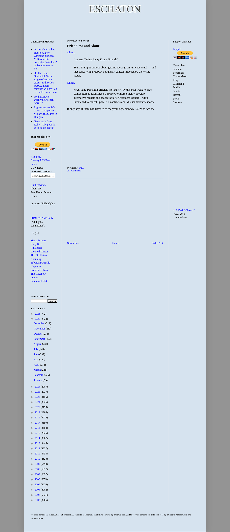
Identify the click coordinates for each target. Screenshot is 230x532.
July (36, 349)
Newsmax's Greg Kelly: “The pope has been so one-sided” (45, 124)
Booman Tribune (39, 270)
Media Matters (38, 240)
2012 (38, 448)
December (39, 323)
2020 (38, 407)
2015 (38, 432)
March (37, 369)
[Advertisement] (115, 26)
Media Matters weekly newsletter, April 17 (44, 99)
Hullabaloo (36, 247)
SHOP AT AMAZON (42, 218)
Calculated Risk (39, 281)
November (40, 328)
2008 (38, 469)
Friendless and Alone (83, 46)
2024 (38, 386)
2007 (38, 474)
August (38, 344)
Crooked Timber (39, 251)
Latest (34, 164)
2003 (38, 494)
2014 (38, 438)
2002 (38, 500)
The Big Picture (39, 255)
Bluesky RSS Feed (40, 160)
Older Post (157, 243)
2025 (38, 318)
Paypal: (177, 49)
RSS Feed (36, 156)
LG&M (35, 277)
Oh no (70, 52)
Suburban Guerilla (40, 262)
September (40, 338)
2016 (38, 427)
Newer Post (73, 243)
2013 (38, 443)
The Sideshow (38, 273)
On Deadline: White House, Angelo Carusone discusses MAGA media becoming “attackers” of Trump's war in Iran (45, 59)
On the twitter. (38, 185)
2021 (38, 402)
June (36, 354)
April (37, 364)
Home (115, 243)
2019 (38, 412)
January (38, 380)
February (39, 374)
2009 (38, 464)
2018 (38, 417)
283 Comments (74, 170)
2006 (38, 479)
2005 (38, 484)
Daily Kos (36, 244)
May (36, 359)
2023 (38, 391)
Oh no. (71, 82)
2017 (38, 422)
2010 (38, 458)
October (38, 333)
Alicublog (36, 259)
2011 (38, 453)
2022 (38, 396)
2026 (38, 313)
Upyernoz (36, 266)
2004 (38, 489)
